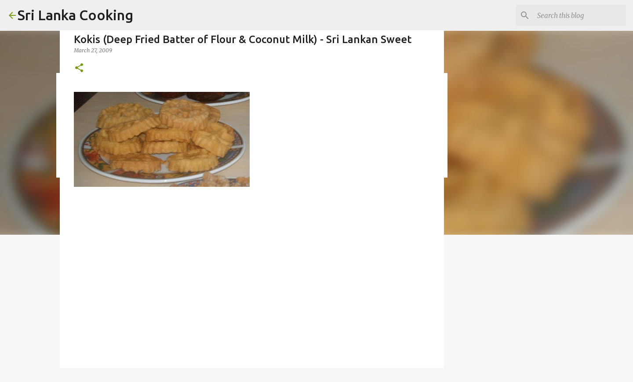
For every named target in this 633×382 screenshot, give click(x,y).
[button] (79, 68)
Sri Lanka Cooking (75, 15)
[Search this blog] (580, 15)
